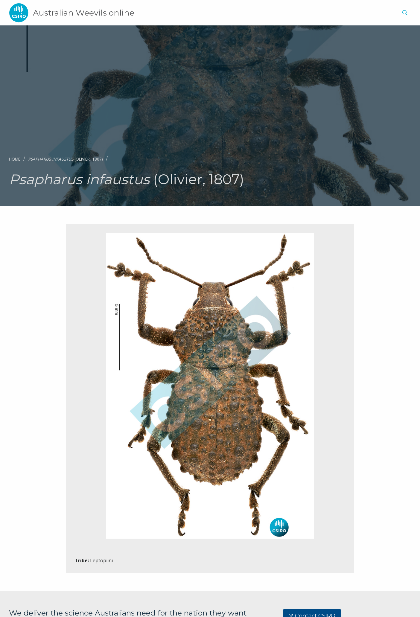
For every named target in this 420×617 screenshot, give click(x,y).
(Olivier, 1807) (65, 159)
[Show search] (404, 13)
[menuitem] (404, 14)
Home (14, 159)
